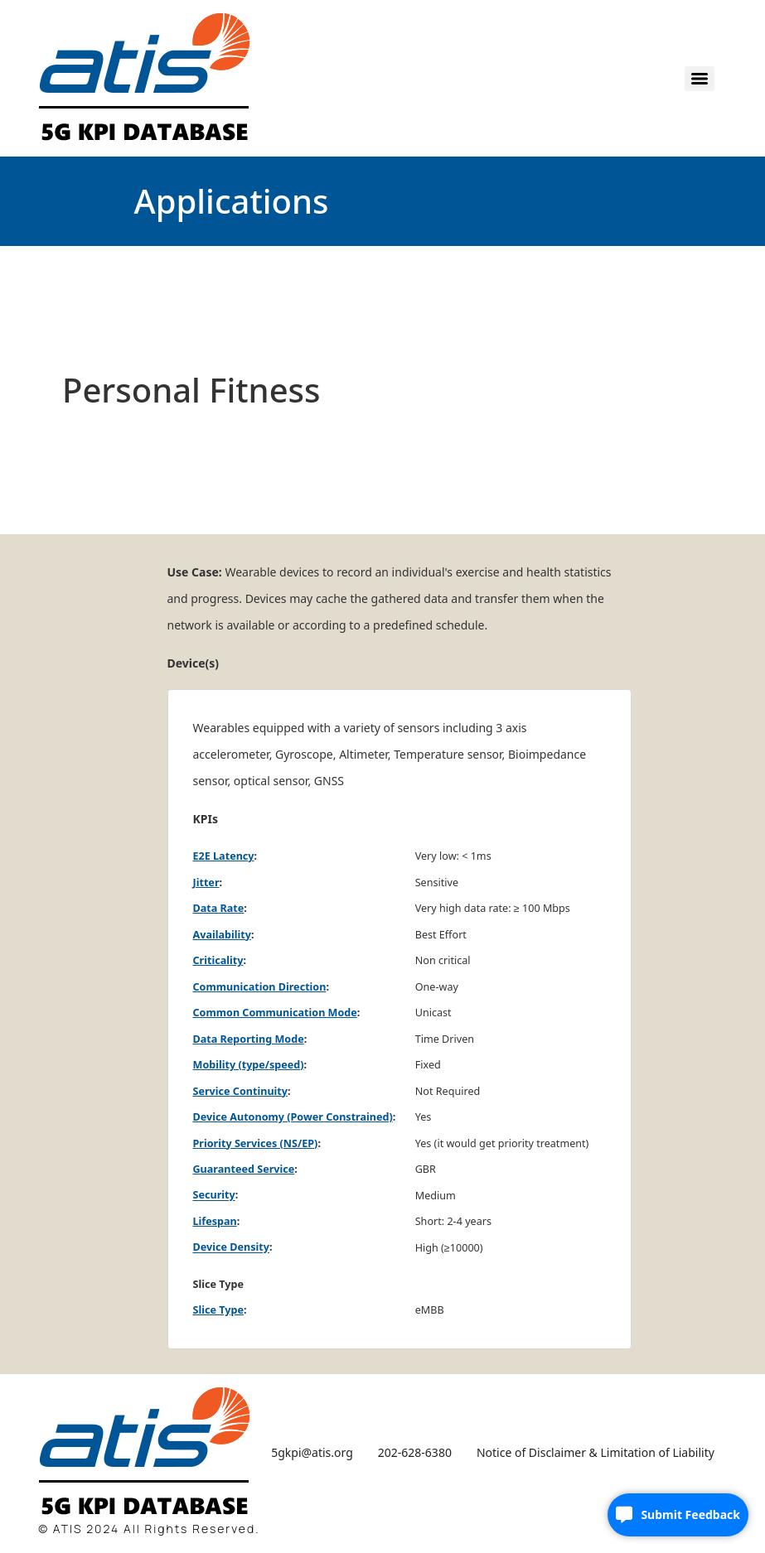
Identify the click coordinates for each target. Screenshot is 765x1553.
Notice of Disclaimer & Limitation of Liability (595, 1452)
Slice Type (218, 1310)
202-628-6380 (415, 1452)
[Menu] (699, 78)
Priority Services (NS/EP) (255, 1143)
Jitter (206, 882)
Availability (222, 935)
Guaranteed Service (244, 1169)
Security (214, 1196)
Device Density (231, 1248)
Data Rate (219, 908)
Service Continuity (240, 1091)
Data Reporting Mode (248, 1039)
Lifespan (215, 1221)
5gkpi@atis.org (312, 1452)
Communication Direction (260, 987)
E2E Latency (223, 856)
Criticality (218, 960)
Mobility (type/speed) (248, 1065)
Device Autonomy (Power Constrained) (293, 1117)
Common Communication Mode (275, 1013)
